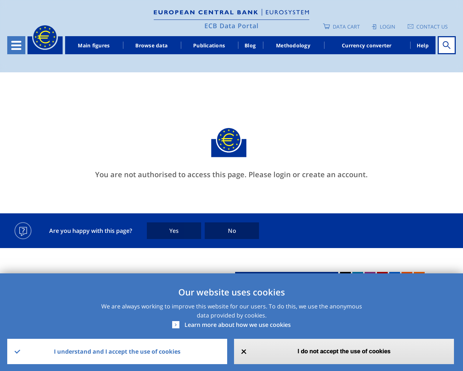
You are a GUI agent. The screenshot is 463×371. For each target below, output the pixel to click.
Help (423, 45)
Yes (174, 231)
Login (387, 26)
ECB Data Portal (231, 25)
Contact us (432, 26)
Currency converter (367, 45)
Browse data (151, 45)
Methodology (293, 45)
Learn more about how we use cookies (237, 325)
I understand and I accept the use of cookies (117, 351)
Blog (250, 45)
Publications (209, 45)
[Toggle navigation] (16, 45)
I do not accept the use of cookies (344, 351)
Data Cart (346, 26)
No (232, 231)
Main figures (94, 45)
